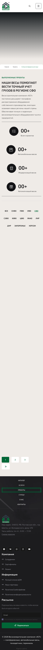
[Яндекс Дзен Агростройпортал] (23, 549)
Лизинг (6, 569)
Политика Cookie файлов (13, 589)
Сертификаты (9, 564)
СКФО (13, 211)
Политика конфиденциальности (16, 594)
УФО (29, 211)
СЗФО (6, 218)
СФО (36, 211)
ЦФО (22, 218)
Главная (7, 66)
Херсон (32, 226)
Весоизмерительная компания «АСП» (25, 637)
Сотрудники (8, 559)
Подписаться (21, 625)
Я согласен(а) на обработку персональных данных (21, 619)
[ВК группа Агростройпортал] (10, 549)
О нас (21, 500)
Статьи (21, 495)
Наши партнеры (10, 584)
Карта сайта (21, 648)
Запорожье (19, 226)
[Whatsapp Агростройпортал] (16, 549)
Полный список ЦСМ (12, 579)
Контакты (21, 504)
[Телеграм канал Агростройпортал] (4, 549)
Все (6, 211)
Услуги (21, 485)
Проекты (15, 66)
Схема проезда (8, 534)
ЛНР (37, 218)
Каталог (21, 480)
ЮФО (14, 218)
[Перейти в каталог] (29, 6)
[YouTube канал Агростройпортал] (29, 549)
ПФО (22, 211)
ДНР (9, 226)
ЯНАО (29, 218)
